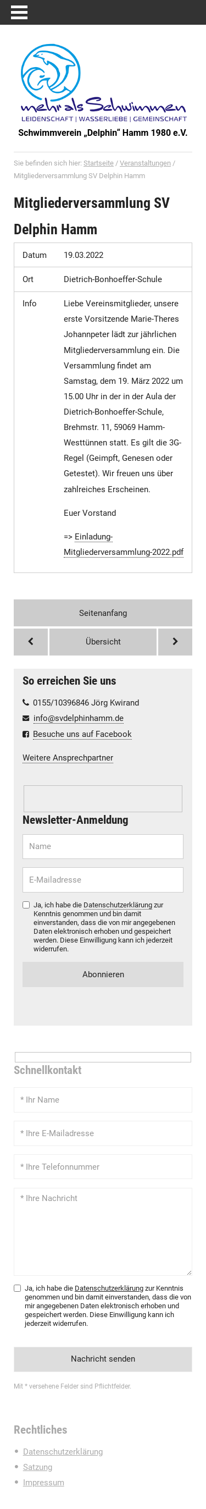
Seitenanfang (103, 613)
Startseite (98, 163)
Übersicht (103, 642)
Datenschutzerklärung (117, 905)
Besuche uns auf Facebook (82, 734)
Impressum (43, 1483)
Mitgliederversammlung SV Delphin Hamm (92, 216)
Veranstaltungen (145, 163)
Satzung (37, 1467)
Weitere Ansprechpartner (68, 758)
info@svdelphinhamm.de (79, 718)
